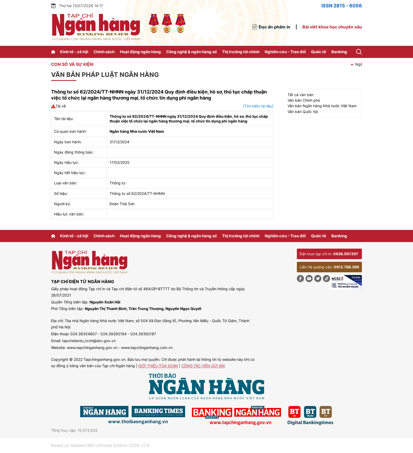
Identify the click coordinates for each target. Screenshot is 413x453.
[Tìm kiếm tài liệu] (258, 106)
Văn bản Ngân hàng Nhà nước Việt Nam (322, 106)
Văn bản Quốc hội (303, 111)
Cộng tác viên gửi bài (203, 366)
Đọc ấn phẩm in (274, 26)
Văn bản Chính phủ (304, 100)
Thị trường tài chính (240, 51)
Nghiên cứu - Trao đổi (285, 51)
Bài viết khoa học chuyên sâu (332, 26)
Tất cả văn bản (300, 94)
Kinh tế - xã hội (74, 51)
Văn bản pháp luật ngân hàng (105, 74)
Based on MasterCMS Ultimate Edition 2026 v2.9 (100, 445)
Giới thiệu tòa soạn (158, 366)
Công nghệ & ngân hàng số (191, 51)
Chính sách (104, 51)
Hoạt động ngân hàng (140, 51)
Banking (339, 51)
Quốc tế (318, 51)
